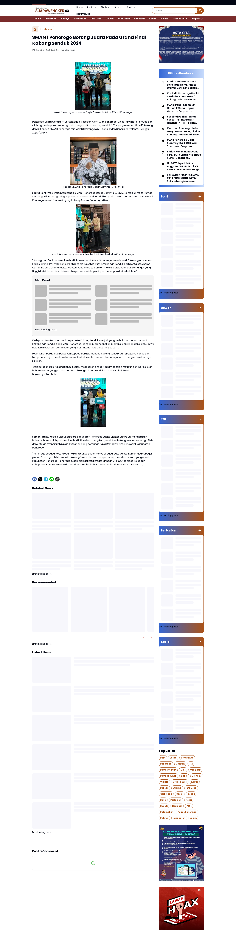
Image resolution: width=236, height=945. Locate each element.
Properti (196, 18)
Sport (131, 7)
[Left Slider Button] (144, 637)
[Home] (35, 29)
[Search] (174, 11)
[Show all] (200, 196)
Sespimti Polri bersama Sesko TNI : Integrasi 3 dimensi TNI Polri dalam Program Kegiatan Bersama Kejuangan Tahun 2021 (183, 120)
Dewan (110, 18)
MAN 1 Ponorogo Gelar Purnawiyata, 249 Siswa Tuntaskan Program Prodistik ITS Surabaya (182, 143)
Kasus (152, 18)
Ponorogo (51, 18)
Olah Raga (124, 18)
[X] (40, 479)
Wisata (164, 18)
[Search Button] (200, 11)
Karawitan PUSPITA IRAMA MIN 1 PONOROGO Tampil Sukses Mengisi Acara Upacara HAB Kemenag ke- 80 (184, 178)
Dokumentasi (85, 13)
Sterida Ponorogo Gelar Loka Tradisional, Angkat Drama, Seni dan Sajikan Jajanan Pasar (182, 84)
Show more (93, 841)
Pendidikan (80, 18)
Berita (92, 7)
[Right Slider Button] (201, 19)
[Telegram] (46, 479)
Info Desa (96, 18)
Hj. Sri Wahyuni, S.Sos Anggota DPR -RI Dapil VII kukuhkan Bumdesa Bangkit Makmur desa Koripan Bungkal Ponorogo (184, 166)
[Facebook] (34, 479)
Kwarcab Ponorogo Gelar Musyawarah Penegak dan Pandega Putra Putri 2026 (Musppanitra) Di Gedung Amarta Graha (183, 131)
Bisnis (105, 7)
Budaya (65, 18)
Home (79, 7)
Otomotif (139, 18)
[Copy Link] (57, 479)
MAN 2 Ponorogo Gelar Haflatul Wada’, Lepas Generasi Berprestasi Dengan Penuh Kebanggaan (181, 108)
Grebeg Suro (180, 18)
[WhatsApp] (51, 479)
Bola (118, 7)
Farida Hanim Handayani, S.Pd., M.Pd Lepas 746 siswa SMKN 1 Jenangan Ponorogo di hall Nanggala (184, 155)
